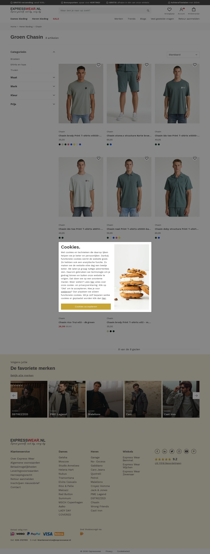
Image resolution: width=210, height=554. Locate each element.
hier (92, 282)
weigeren (66, 291)
